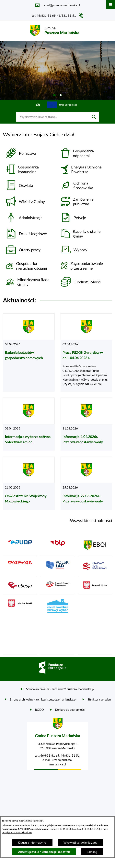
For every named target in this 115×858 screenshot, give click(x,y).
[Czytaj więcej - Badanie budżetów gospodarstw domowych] (29, 352)
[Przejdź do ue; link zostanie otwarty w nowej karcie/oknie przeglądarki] (62, 105)
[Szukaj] (94, 117)
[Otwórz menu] (110, 4)
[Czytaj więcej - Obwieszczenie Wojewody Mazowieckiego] (29, 483)
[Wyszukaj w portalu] (52, 117)
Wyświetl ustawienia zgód (80, 842)
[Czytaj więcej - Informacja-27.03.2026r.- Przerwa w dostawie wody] (86, 483)
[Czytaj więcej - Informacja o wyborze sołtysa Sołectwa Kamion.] (29, 424)
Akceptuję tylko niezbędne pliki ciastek (44, 851)
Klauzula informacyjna (32, 842)
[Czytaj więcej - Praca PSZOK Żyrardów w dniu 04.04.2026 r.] (86, 352)
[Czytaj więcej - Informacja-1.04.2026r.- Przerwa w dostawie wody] (86, 424)
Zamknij (92, 851)
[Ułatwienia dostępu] (38, 105)
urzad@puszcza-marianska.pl (17, 832)
